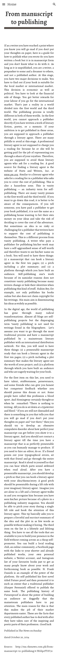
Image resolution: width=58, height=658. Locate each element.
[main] (29, 19)
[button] (3, 4)
